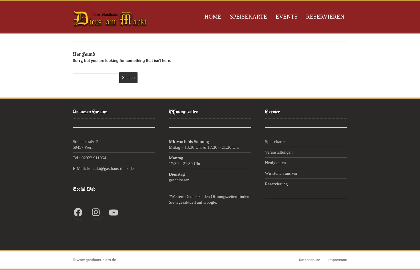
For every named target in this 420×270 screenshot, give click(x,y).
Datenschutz (309, 260)
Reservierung (276, 184)
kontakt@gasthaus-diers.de (110, 168)
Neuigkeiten (275, 162)
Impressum (338, 260)
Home (212, 16)
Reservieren (325, 16)
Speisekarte (248, 16)
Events (287, 16)
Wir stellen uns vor (281, 173)
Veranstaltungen (279, 152)
